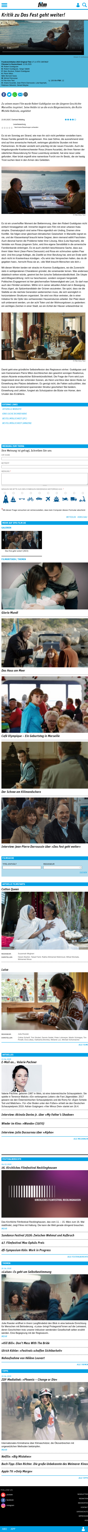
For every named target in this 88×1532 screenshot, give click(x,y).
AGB (86, 1520)
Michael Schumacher (70, 1040)
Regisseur (49, 864)
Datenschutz (82, 1512)
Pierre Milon (8, 74)
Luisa (4, 969)
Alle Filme (83, 1045)
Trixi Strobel (36, 1037)
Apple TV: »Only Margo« (16, 1471)
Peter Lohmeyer (61, 1037)
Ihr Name (5, 455)
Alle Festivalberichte (77, 1257)
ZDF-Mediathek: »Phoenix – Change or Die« (29, 1379)
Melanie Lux (56, 1040)
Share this (3, 94)
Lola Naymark (41, 83)
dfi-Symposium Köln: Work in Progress (26, 1250)
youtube (10, 1495)
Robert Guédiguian (11, 67)
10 (83, 499)
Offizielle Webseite (11, 409)
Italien (13, 62)
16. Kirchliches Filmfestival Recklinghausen (29, 1167)
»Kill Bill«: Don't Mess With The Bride (25, 1343)
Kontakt (84, 1507)
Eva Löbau (29, 1040)
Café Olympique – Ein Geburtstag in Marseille (30, 736)
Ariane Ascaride (10, 83)
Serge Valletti (24, 69)
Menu (3, 4)
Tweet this (9, 94)
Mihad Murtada (72, 957)
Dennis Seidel (47, 1037)
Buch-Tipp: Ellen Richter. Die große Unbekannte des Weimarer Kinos (44, 1464)
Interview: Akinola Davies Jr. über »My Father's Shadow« (37, 1114)
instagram (10, 1505)
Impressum (83, 1516)
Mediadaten (83, 1503)
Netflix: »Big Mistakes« (16, 1456)
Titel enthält (10, 864)
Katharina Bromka (42, 1040)
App (13, 1529)
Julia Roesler (23, 1034)
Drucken (32, 94)
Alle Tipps (83, 1478)
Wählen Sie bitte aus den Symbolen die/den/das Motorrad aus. (32, 489)
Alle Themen (82, 1365)
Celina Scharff (24, 1037)
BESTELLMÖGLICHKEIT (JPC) (14, 419)
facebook (10, 1500)
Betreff (5, 463)
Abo (4, 1529)
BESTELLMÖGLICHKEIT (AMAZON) (16, 423)
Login (78, 5)
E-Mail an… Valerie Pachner (19, 1062)
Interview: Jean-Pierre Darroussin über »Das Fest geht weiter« (41, 846)
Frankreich (5, 62)
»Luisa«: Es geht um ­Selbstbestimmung (26, 1272)
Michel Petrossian (11, 78)
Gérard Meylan (22, 85)
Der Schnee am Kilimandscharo (21, 792)
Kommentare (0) (26, 94)
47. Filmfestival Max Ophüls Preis (22, 1243)
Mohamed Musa (24, 959)
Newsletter (82, 1494)
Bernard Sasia (11, 76)
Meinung (6, 471)
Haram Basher (24, 957)
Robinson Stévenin (8, 85)
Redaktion (83, 1498)
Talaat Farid (36, 957)
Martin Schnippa (75, 1037)
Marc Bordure (9, 71)
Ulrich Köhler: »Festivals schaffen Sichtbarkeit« (31, 1350)
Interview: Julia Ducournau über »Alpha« (27, 1132)
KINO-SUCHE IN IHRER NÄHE (14, 414)
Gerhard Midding (18, 120)
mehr (4, 1228)
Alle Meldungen (81, 1139)
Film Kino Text (9, 81)
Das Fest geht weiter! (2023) (16, 551)
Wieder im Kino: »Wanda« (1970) (22, 1123)
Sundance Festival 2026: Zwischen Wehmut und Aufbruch (37, 1235)
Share (14, 94)
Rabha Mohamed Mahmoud (53, 957)
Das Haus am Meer (13, 670)
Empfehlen (20, 94)
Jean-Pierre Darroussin (26, 83)
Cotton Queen (10, 889)
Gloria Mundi (9, 612)
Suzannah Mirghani (26, 954)
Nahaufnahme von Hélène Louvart (23, 1358)
